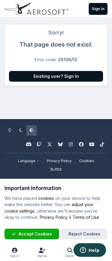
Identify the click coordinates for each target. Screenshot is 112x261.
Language (28, 161)
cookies (46, 198)
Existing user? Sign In (56, 76)
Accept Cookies (32, 233)
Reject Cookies (84, 233)
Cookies (86, 161)
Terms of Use (86, 217)
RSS (56, 169)
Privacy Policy (59, 161)
